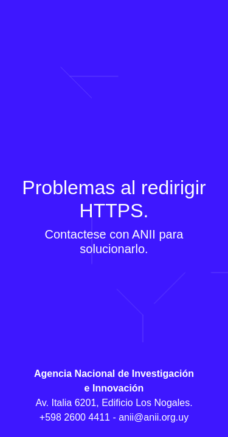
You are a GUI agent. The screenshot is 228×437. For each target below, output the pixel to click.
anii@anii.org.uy (153, 417)
